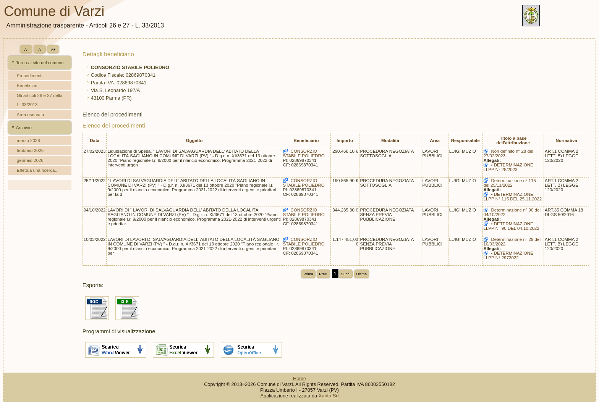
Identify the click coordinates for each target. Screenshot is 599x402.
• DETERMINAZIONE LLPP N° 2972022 (508, 255)
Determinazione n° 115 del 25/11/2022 (510, 182)
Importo (345, 140)
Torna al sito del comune (40, 62)
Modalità (390, 140)
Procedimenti (29, 75)
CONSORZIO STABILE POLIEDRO (304, 153)
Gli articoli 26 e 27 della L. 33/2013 (40, 100)
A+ (53, 49)
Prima (308, 274)
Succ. (345, 274)
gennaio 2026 (30, 160)
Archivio (24, 127)
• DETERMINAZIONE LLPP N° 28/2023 (508, 167)
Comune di (57, 11)
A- (26, 49)
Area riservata (30, 114)
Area (435, 140)
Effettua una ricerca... (37, 170)
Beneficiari (27, 85)
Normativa (566, 140)
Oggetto (194, 140)
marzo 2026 (28, 140)
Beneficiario (306, 140)
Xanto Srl (329, 396)
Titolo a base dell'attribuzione (513, 140)
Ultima (361, 274)
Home (299, 378)
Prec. (323, 274)
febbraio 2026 (30, 150)
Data (94, 140)
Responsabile (465, 140)
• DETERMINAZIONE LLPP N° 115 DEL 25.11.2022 (513, 196)
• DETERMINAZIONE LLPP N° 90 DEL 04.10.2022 (511, 226)
